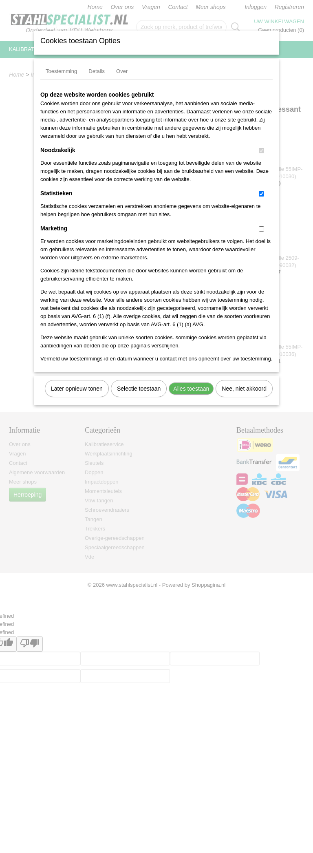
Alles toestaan (191, 388)
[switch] (261, 150)
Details (96, 71)
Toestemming (61, 71)
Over (122, 71)
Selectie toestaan (139, 388)
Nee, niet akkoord (244, 388)
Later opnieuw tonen (77, 388)
